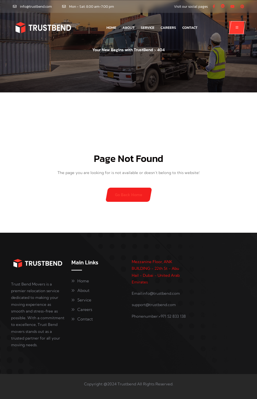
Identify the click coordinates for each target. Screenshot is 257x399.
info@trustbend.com (36, 6)
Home (111, 27)
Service (147, 27)
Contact (189, 27)
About (128, 27)
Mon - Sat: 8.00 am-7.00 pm (91, 6)
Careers (168, 27)
